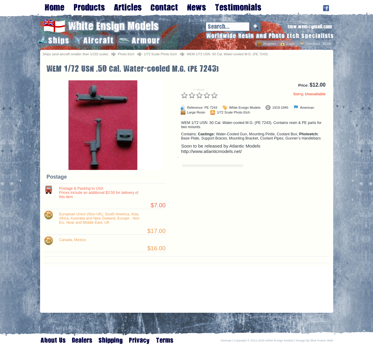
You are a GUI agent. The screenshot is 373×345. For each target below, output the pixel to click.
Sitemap (226, 340)
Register (269, 43)
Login (291, 43)
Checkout (313, 43)
